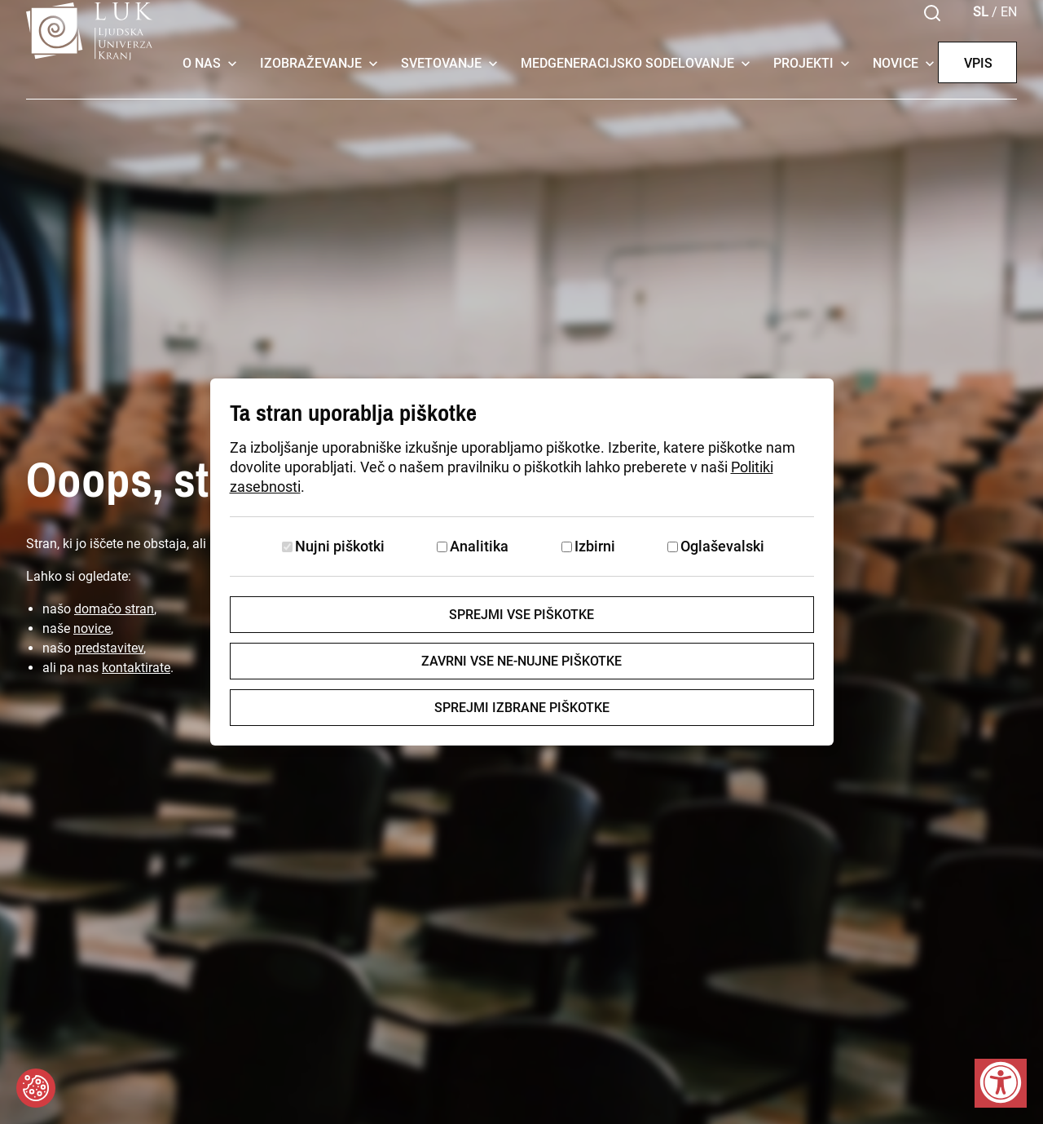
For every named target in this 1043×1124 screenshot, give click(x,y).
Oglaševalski (722, 546)
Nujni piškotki (340, 546)
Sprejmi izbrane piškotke (522, 707)
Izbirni (594, 546)
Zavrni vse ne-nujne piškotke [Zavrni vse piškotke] (521, 661)
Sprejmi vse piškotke (521, 614)
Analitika (479, 546)
